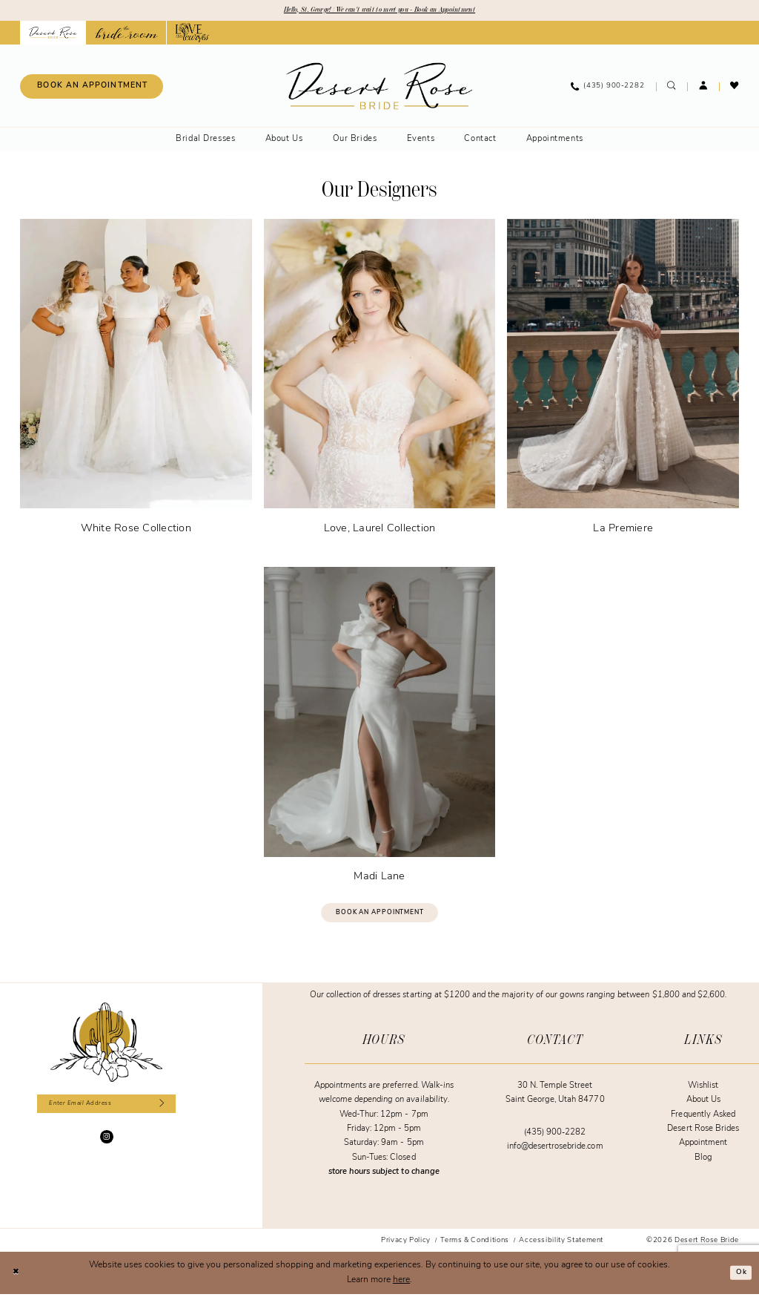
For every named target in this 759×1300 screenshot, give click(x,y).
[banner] (379, 88)
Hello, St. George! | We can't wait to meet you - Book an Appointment (379, 11)
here (401, 1285)
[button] (703, 88)
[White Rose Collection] (136, 380)
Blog (703, 1164)
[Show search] (672, 88)
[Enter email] (106, 1111)
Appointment (703, 1150)
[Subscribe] (173, 1111)
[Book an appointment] (91, 88)
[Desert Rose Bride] (106, 1048)
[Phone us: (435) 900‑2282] (608, 88)
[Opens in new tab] (126, 35)
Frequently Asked (703, 1121)
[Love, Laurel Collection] (380, 380)
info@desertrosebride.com (555, 1153)
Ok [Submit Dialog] (739, 1278)
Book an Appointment (380, 917)
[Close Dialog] (18, 1278)
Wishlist (703, 1092)
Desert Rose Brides (703, 1135)
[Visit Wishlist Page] (735, 88)
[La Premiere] (623, 380)
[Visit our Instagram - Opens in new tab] (106, 1147)
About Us (703, 1107)
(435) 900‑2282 (555, 1139)
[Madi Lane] (380, 728)
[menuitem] (92, 88)
